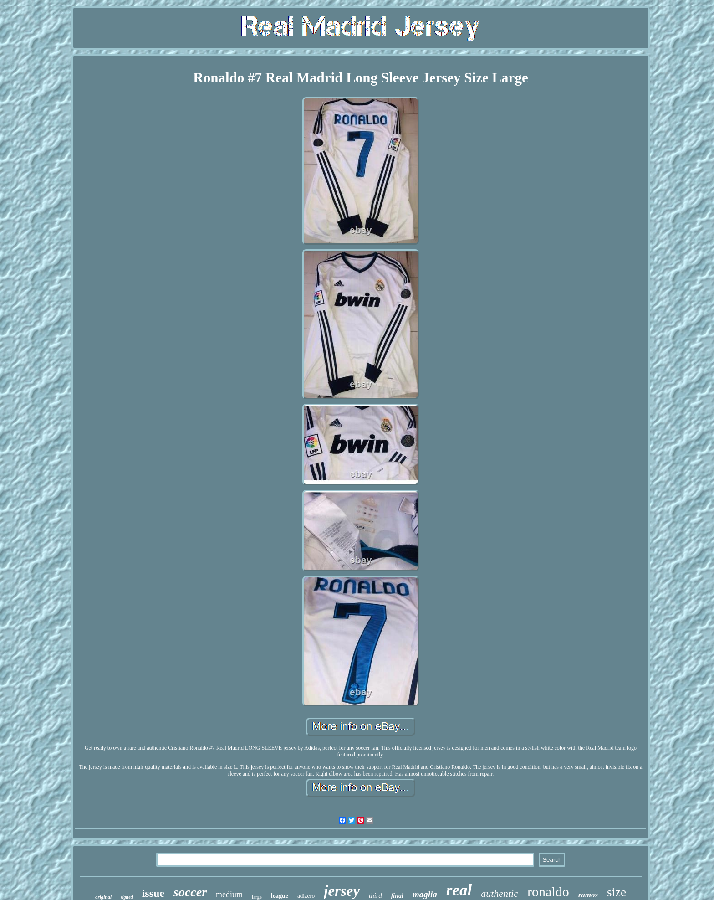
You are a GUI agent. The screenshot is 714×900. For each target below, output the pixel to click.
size (616, 892)
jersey (342, 891)
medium (229, 894)
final (397, 895)
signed (127, 897)
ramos (588, 894)
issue (153, 893)
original (103, 897)
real (459, 890)
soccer (190, 892)
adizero (306, 895)
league (279, 895)
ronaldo (548, 891)
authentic (499, 893)
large (257, 897)
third (375, 895)
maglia (425, 894)
